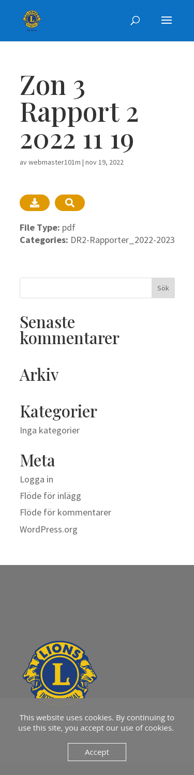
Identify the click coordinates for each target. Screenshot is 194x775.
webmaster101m (54, 162)
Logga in (36, 479)
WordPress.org (49, 529)
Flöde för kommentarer (65, 512)
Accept (97, 752)
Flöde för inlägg (50, 496)
